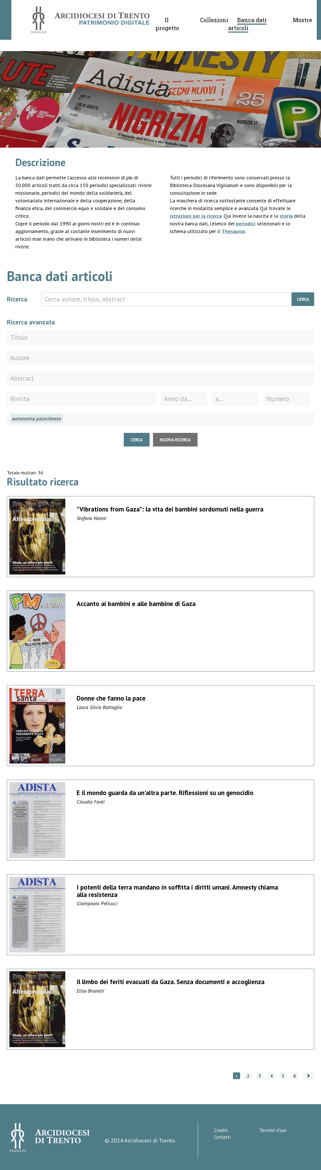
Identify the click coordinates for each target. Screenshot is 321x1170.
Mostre (302, 20)
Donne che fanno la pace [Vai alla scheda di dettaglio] (111, 698)
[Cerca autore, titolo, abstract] (177, 299)
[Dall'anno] (184, 399)
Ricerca (17, 299)
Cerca (303, 299)
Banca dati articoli (247, 24)
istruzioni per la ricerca (196, 216)
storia (286, 216)
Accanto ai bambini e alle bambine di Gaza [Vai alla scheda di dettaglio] (136, 603)
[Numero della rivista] (286, 399)
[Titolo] (160, 337)
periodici (245, 223)
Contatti (222, 1137)
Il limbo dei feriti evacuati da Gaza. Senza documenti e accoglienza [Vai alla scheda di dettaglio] (171, 982)
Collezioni (214, 20)
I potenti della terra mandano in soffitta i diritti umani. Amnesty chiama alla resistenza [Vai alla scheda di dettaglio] (177, 890)
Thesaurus (233, 231)
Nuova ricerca (175, 440)
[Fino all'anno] (235, 399)
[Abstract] (160, 378)
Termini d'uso (273, 1130)
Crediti (221, 1130)
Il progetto (167, 24)
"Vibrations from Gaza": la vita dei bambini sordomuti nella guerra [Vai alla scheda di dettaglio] (170, 509)
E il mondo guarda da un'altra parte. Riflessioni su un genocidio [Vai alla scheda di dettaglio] (165, 793)
